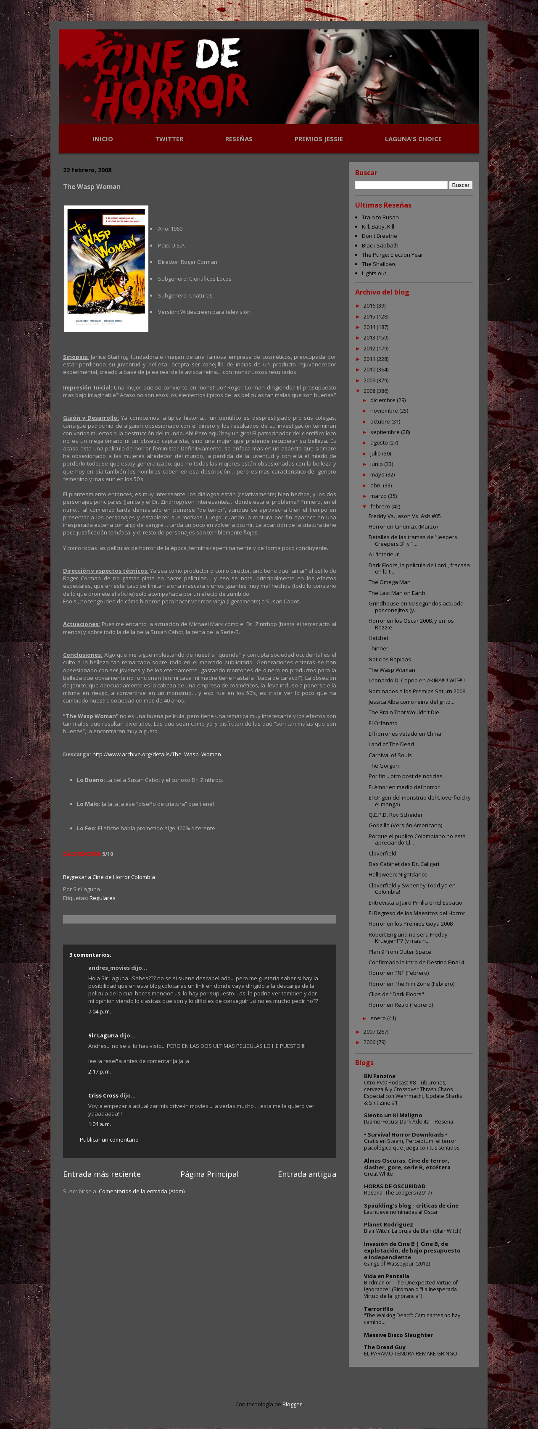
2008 (370, 391)
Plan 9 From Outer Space (400, 951)
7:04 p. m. (99, 1011)
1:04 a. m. (99, 1124)
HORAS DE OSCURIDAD (395, 1186)
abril (376, 485)
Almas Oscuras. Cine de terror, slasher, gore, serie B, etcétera (407, 1164)
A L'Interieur (384, 554)
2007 (370, 1031)
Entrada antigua (307, 1174)
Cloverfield (382, 853)
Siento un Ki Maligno (393, 1115)
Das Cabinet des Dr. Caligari (404, 864)
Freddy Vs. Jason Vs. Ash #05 (405, 516)
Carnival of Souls (390, 755)
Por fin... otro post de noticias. (406, 776)
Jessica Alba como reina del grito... (411, 701)
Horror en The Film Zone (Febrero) (411, 983)
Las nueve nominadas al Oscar (401, 1212)
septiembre (385, 432)
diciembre (383, 400)
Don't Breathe (379, 235)
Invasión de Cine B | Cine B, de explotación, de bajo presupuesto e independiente (412, 1250)
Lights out (374, 273)
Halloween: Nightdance (398, 874)
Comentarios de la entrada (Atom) (142, 1191)
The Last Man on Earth (397, 593)
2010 (370, 369)
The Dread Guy (385, 1347)
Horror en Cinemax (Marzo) (403, 526)
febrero (380, 506)
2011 (370, 359)
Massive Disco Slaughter (398, 1335)
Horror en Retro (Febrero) (401, 1004)
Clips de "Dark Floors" (396, 994)
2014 (370, 327)
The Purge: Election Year (392, 254)
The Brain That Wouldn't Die (404, 712)
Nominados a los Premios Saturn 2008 (417, 691)
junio (377, 464)
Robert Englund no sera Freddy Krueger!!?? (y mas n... (408, 938)
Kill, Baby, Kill (378, 226)
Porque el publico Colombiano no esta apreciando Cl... (417, 839)
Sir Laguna (103, 1035)
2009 (370, 380)
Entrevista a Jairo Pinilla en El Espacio (415, 902)
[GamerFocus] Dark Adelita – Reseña (408, 1121)
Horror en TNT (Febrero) (399, 972)
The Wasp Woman (392, 670)
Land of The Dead (391, 744)
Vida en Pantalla (386, 1276)
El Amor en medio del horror (404, 787)
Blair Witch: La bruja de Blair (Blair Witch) (412, 1230)
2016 (370, 305)
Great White (378, 1173)
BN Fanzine (380, 1076)
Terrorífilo (378, 1309)
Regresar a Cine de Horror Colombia (109, 877)
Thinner (378, 648)
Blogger (292, 1404)
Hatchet (378, 638)
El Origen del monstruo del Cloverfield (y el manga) (420, 801)
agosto (379, 442)
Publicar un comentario (109, 1139)
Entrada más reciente (102, 1174)
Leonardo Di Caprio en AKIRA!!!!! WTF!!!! (417, 680)
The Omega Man (390, 582)
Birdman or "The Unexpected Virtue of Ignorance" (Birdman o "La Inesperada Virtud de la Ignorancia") (411, 1289)
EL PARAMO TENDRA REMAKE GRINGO (410, 1353)
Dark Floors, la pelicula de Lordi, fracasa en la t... (419, 568)
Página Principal (209, 1174)
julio (376, 453)
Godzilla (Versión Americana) (405, 825)
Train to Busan (380, 217)
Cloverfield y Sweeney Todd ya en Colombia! (412, 889)
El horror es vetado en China (405, 733)
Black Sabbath (380, 245)
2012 (370, 348)
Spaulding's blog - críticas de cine (411, 1205)
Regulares (103, 898)
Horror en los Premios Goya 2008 (411, 923)
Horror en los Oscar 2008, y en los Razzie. (411, 624)
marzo (379, 496)
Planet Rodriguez (388, 1224)
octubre (380, 421)
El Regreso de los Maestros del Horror (417, 913)
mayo (378, 474)
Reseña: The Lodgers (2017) (398, 1192)
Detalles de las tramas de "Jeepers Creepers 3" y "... (413, 540)
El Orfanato (383, 723)
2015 (370, 316)
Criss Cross (103, 1095)
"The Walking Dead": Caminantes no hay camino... (412, 1319)
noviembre (384, 410)
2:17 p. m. (99, 1071)
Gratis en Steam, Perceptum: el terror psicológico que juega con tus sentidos (411, 1144)
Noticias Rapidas (390, 659)
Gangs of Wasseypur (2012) (397, 1263)
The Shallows (379, 264)
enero (378, 1018)
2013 (370, 337)
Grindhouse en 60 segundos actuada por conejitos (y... (416, 607)
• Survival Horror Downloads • (406, 1134)
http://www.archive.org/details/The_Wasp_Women (156, 754)
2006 (370, 1042)
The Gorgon (384, 765)
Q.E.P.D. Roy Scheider (396, 814)
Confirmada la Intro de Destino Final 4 (416, 962)
